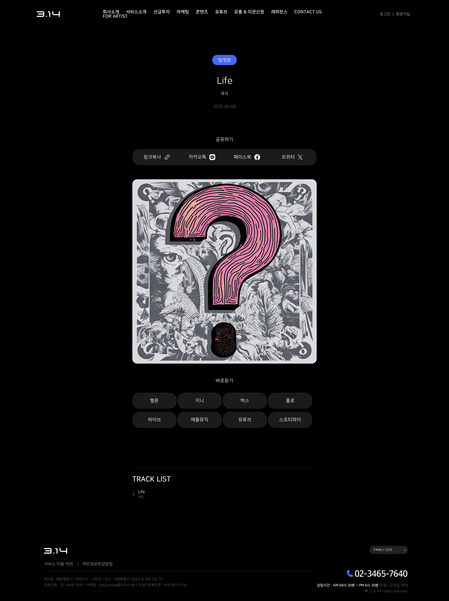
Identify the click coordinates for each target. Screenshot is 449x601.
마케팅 (183, 11)
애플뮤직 (199, 419)
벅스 (244, 400)
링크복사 (157, 157)
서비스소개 (136, 11)
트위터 (292, 157)
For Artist (115, 16)
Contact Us (308, 11)
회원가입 (403, 14)
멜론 (154, 400)
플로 (290, 400)
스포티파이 (290, 419)
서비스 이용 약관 (58, 564)
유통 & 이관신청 (249, 11)
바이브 (154, 419)
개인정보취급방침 (97, 564)
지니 (199, 400)
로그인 (385, 14)
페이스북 (247, 157)
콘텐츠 (202, 11)
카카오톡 (202, 157)
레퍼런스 (279, 11)
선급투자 (161, 11)
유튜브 (221, 11)
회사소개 (111, 11)
